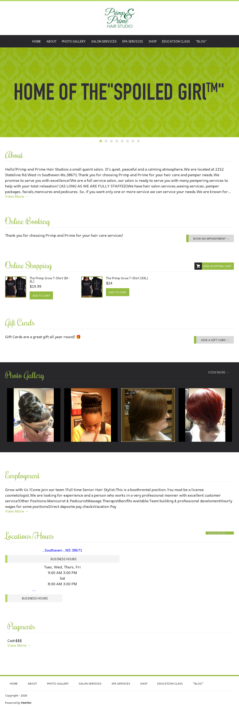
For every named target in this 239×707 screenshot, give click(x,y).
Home (36, 41)
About (51, 41)
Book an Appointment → (211, 238)
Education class (176, 41)
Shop (153, 41)
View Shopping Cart (213, 266)
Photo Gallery (74, 41)
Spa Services (132, 41)
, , (33, 589)
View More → (17, 196)
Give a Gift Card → (215, 339)
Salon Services (104, 41)
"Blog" (201, 41)
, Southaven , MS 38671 (62, 550)
